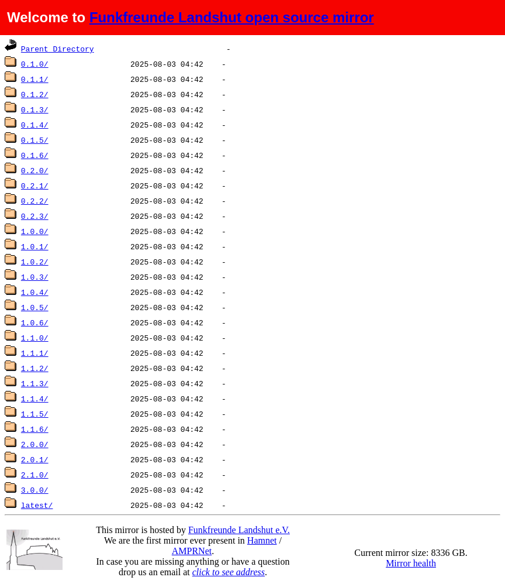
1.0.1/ (35, 246)
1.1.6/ (35, 429)
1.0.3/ (35, 277)
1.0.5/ (35, 307)
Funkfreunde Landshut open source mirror (231, 17)
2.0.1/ (35, 459)
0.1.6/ (35, 155)
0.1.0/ (35, 64)
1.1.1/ (35, 353)
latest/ (37, 505)
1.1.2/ (35, 368)
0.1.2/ (35, 94)
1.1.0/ (35, 337)
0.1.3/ (35, 109)
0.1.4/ (35, 124)
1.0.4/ (35, 292)
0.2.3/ (35, 216)
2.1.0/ (35, 474)
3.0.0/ (35, 490)
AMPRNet (192, 551)
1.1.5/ (35, 413)
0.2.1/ (35, 185)
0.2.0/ (35, 170)
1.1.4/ (35, 398)
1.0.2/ (35, 261)
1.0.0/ (35, 231)
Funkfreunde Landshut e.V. (239, 530)
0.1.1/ (35, 79)
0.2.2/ (35, 200)
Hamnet (262, 540)
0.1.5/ (35, 140)
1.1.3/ (35, 383)
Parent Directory (57, 48)
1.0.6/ (35, 322)
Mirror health (411, 563)
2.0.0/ (35, 444)
